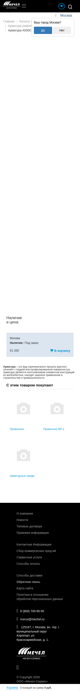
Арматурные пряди (22, 475)
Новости (22, 520)
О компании (25, 513)
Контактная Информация (34, 544)
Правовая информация (33, 532)
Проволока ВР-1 (54, 429)
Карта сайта (25, 588)
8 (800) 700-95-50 (30, 611)
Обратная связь (28, 582)
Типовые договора (29, 526)
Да (43, 30)
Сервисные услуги (29, 557)
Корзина (12, 687)
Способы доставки (29, 575)
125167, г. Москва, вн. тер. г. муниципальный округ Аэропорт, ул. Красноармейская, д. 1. (38, 633)
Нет (61, 30)
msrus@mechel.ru (31, 619)
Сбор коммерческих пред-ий (36, 551)
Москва (66, 15)
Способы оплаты (28, 563)
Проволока (17, 429)
